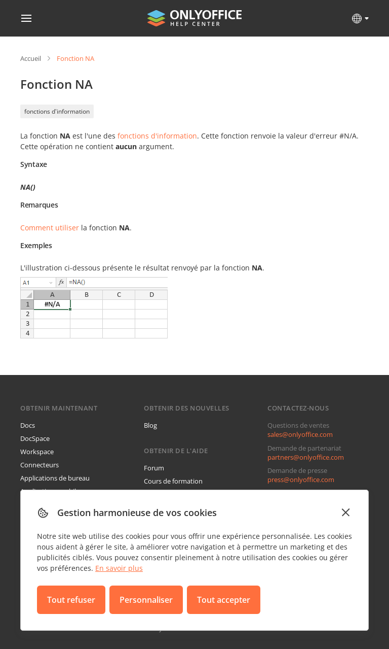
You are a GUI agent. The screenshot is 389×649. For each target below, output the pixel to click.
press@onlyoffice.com (300, 479)
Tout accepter (223, 599)
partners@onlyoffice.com (305, 457)
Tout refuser (71, 599)
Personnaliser (146, 599)
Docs (27, 425)
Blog (150, 425)
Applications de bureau (55, 478)
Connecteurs (39, 464)
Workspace (37, 451)
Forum (154, 467)
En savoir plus (119, 568)
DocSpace (35, 438)
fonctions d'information (57, 111)
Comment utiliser (49, 227)
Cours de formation (173, 481)
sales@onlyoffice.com (300, 434)
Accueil (30, 58)
